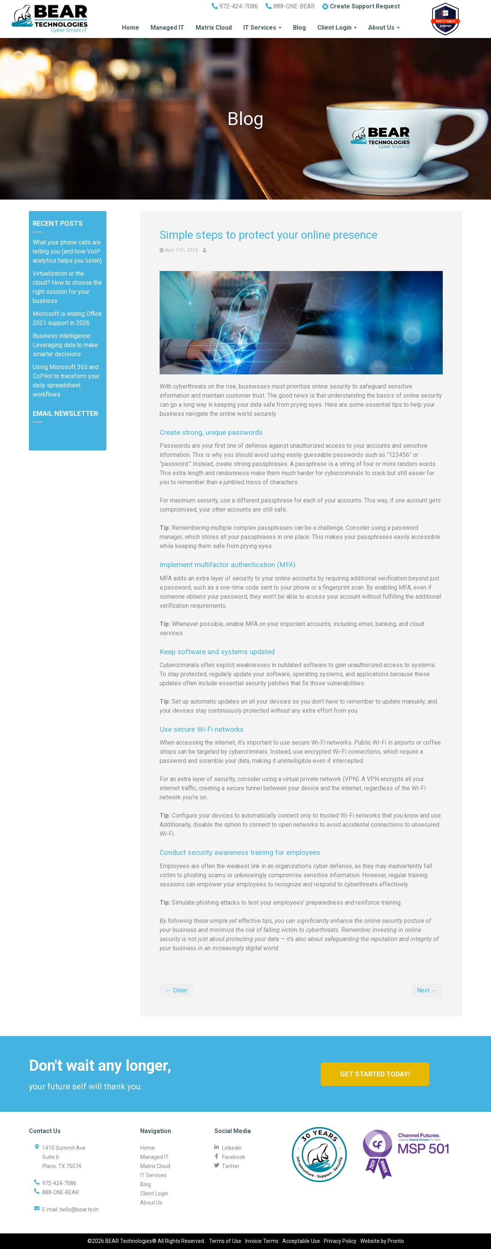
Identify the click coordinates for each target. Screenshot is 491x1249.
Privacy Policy (340, 1241)
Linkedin (232, 1148)
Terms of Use (225, 1241)
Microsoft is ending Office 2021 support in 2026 (67, 318)
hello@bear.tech (79, 1209)
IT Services (262, 27)
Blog (299, 27)
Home (130, 27)
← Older (176, 990)
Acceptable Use (301, 1241)
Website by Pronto (382, 1241)
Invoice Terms (262, 1241)
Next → (427, 990)
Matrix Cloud (214, 27)
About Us (384, 27)
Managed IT (167, 27)
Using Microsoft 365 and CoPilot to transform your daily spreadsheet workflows (66, 380)
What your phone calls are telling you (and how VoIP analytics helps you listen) (67, 251)
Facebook (233, 1157)
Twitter (230, 1166)
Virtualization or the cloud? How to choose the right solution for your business (67, 287)
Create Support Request (361, 6)
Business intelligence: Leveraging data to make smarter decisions (65, 345)
